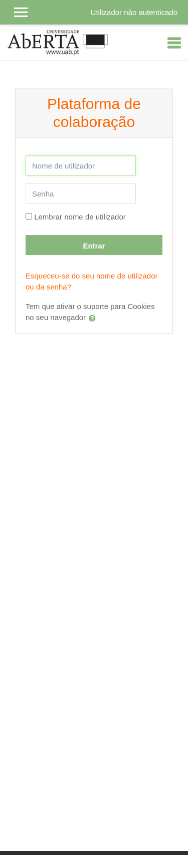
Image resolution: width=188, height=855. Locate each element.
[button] (94, 318)
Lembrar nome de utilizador (80, 216)
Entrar (94, 246)
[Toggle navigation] (173, 43)
